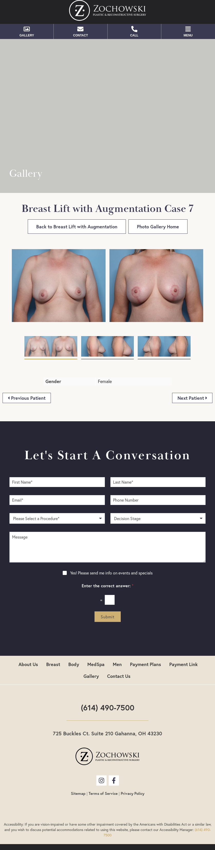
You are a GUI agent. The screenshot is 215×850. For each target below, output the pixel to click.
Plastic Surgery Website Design (172, 831)
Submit (108, 596)
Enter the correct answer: (107, 565)
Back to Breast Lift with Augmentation (76, 226)
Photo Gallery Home (158, 226)
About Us (28, 644)
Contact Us (118, 655)
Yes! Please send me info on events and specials (111, 552)
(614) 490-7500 (107, 687)
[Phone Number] (158, 479)
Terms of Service (103, 772)
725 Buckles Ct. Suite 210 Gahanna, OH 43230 (107, 712)
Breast (53, 644)
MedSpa (96, 644)
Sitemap (78, 772)
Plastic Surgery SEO (122, 831)
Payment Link (183, 644)
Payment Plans (145, 644)
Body (73, 644)
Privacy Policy (132, 772)
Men (117, 644)
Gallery (91, 655)
